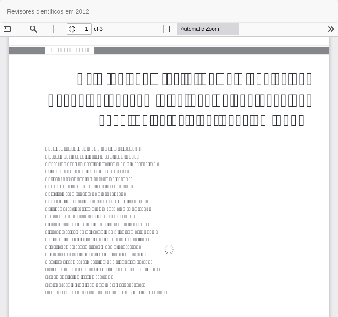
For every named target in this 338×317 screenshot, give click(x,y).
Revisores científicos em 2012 (48, 11)
